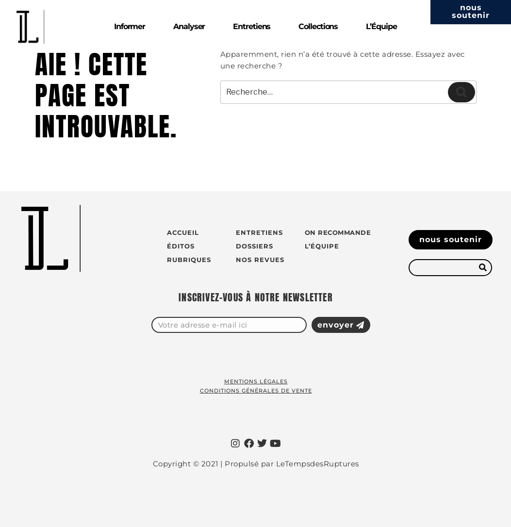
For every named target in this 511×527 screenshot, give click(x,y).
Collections (318, 26)
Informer (129, 26)
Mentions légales (256, 381)
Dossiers (254, 246)
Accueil (183, 232)
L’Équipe (381, 26)
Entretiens (251, 26)
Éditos (181, 246)
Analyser (189, 26)
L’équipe (322, 246)
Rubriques (189, 260)
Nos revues (260, 260)
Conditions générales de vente (256, 390)
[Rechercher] (482, 267)
